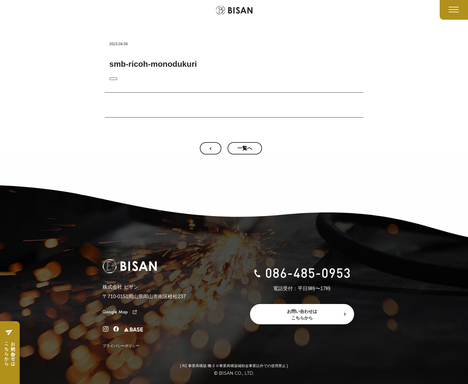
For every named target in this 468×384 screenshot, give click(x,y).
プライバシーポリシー (121, 346)
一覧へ (244, 148)
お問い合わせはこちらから (9, 351)
